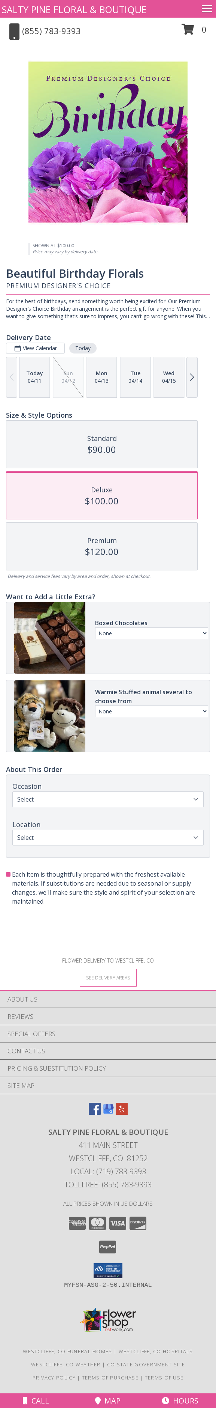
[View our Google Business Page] (108, 1112)
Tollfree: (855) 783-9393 (108, 1184)
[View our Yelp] (122, 1112)
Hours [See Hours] (180, 1401)
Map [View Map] (108, 1401)
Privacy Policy (54, 1377)
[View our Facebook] (95, 1112)
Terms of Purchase (110, 1377)
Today (83, 348)
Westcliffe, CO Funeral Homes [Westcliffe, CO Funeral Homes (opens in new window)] (67, 1351)
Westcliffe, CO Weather (66, 1364)
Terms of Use (164, 1377)
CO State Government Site (146, 1364)
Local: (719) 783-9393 (108, 1171)
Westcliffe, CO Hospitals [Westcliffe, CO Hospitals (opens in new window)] (156, 1351)
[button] (194, 32)
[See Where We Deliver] (108, 977)
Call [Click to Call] (36, 1401)
